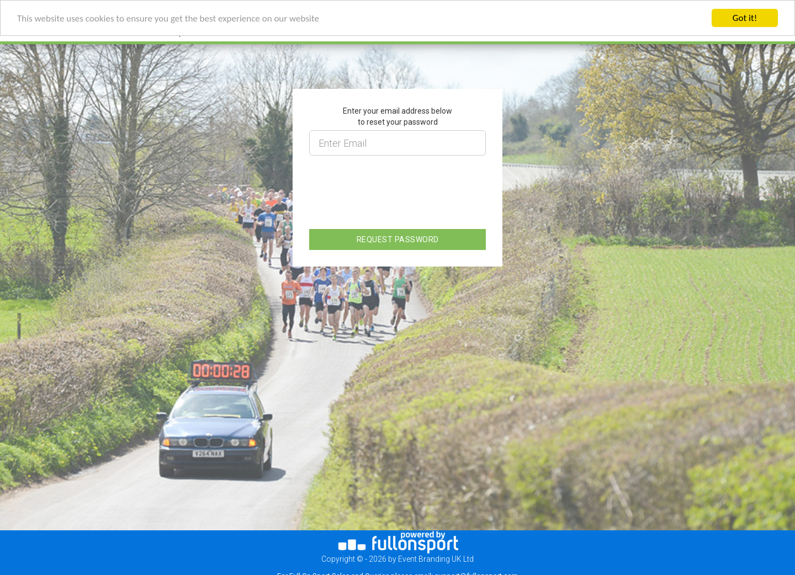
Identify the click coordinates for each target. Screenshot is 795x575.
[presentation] (393, 199)
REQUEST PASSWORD (398, 239)
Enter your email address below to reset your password (397, 116)
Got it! (745, 18)
